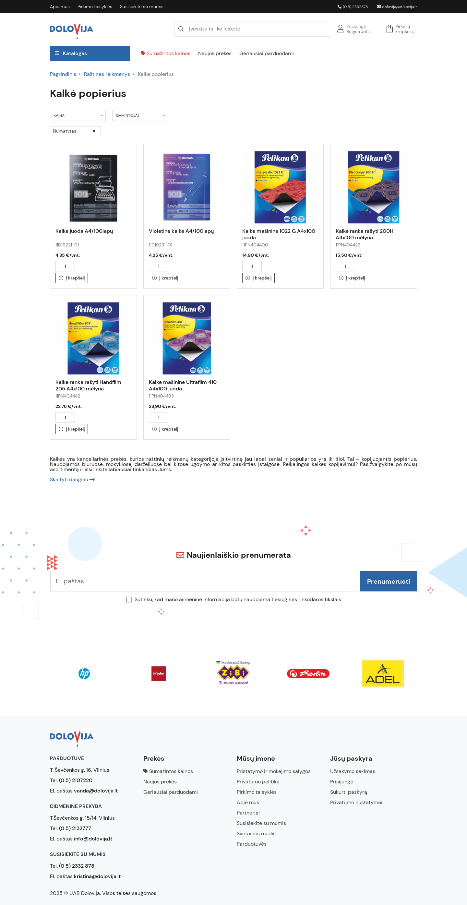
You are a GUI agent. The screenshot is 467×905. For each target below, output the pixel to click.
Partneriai (248, 812)
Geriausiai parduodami (266, 53)
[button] (402, 29)
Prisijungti (356, 26)
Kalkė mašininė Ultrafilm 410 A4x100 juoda (183, 385)
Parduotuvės (252, 843)
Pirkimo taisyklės (95, 6)
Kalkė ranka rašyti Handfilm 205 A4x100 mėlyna (88, 385)
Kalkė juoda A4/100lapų (84, 231)
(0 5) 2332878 (353, 6)
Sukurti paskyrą (348, 792)
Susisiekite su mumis (141, 6)
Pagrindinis (63, 74)
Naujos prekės (215, 53)
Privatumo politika (258, 781)
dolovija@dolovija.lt (397, 6)
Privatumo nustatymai (356, 802)
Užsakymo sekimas (352, 771)
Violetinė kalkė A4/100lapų (181, 231)
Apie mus (60, 6)
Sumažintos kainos (165, 53)
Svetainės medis (256, 833)
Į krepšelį (72, 278)
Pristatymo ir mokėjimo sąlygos (274, 771)
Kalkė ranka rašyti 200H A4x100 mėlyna (364, 234)
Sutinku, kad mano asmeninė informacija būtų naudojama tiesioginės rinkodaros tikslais (238, 599)
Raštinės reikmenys (107, 74)
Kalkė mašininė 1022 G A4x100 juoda (278, 234)
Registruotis (358, 31)
